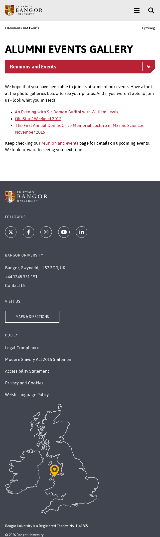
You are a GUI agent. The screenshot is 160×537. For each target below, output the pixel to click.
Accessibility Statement (27, 371)
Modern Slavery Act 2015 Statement (39, 359)
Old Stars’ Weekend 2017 (38, 118)
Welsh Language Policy (27, 394)
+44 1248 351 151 (21, 276)
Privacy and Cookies (24, 382)
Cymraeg (148, 28)
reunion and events (59, 143)
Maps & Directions (32, 317)
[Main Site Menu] (137, 10)
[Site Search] (149, 10)
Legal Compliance (22, 347)
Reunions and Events (23, 28)
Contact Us (15, 285)
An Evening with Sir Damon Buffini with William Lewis (66, 111)
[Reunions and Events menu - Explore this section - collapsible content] (80, 66)
